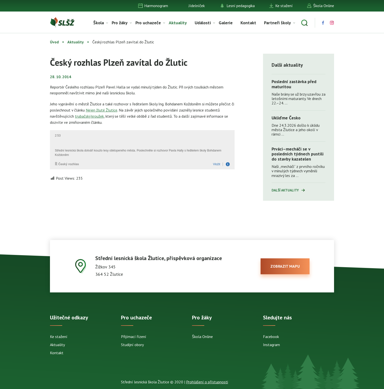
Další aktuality (285, 190)
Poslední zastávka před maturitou (294, 84)
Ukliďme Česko (286, 118)
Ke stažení (284, 5)
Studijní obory (132, 344)
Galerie (226, 22)
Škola (98, 22)
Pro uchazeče (148, 22)
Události (203, 22)
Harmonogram (156, 5)
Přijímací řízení (133, 336)
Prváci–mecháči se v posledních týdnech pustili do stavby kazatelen (298, 154)
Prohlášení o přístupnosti (207, 381)
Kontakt (248, 22)
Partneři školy (277, 22)
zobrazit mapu (285, 266)
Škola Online (323, 5)
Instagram (271, 344)
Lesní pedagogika (241, 5)
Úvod (54, 41)
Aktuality (178, 22)
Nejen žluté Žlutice (101, 110)
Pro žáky (120, 22)
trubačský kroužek (89, 116)
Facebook (271, 336)
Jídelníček (197, 5)
